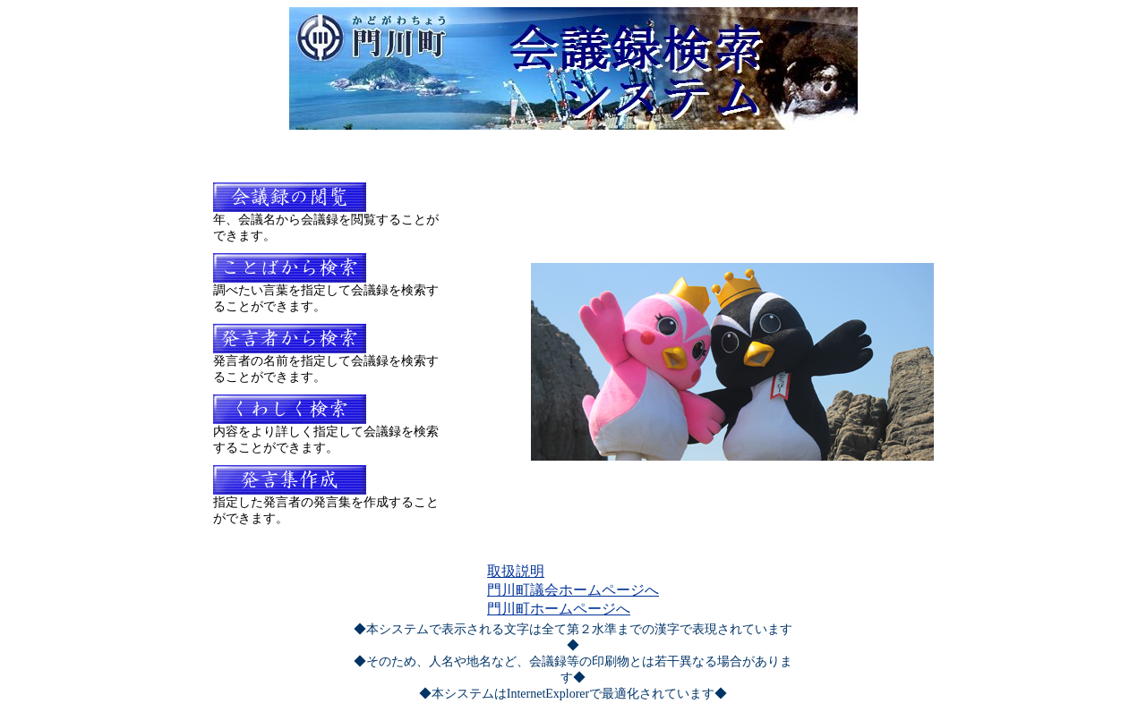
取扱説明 (515, 571)
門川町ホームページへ (558, 608)
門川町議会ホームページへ (573, 590)
